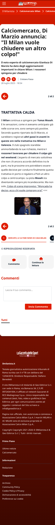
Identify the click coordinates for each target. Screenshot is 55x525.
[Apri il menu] (4, 3)
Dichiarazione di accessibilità (16, 494)
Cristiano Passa (26, 79)
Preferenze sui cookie (12, 498)
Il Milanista (8, 11)
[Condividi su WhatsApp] (3, 79)
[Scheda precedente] (4, 96)
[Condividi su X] (14, 79)
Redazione (7, 467)
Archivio (6, 483)
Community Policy (11, 487)
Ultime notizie (9, 448)
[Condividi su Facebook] (8, 79)
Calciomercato (9, 452)
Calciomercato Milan (30, 11)
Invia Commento (38, 306)
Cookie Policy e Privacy (13, 490)
